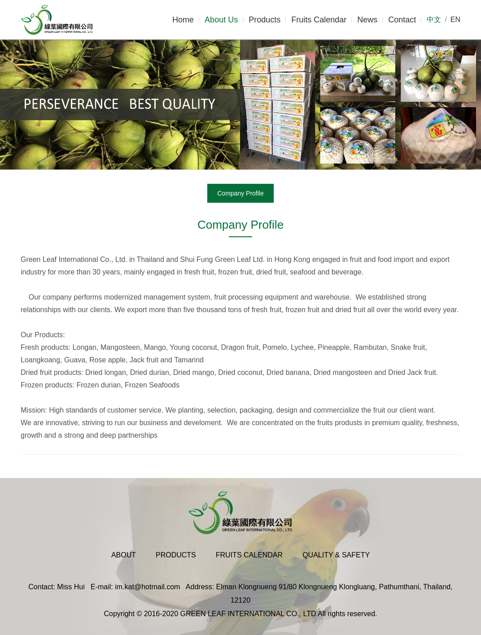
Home (183, 19)
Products (264, 19)
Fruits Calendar (318, 19)
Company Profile (240, 193)
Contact (402, 19)
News (367, 19)
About (123, 555)
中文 (434, 19)
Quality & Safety (336, 555)
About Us (221, 19)
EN (455, 19)
